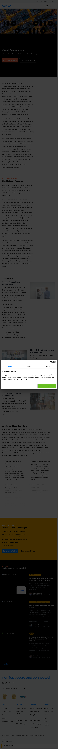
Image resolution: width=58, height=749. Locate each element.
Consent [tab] (10, 366)
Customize (29, 386)
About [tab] (48, 366)
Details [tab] (29, 366)
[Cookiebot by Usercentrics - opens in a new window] (49, 362)
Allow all (47, 386)
